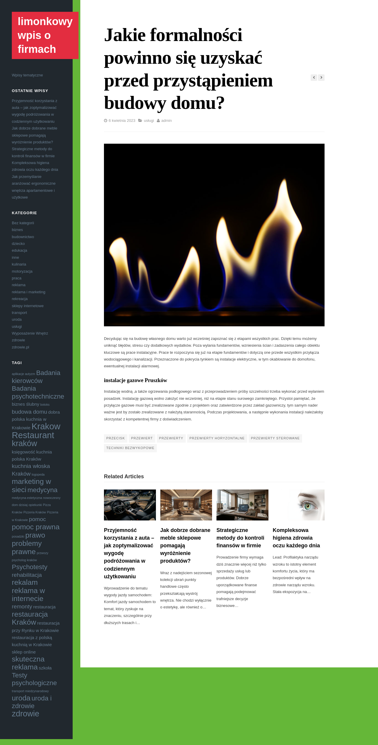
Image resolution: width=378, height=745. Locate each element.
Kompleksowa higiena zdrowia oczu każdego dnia (296, 537)
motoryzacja (22, 271)
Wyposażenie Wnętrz (30, 333)
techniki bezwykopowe (130, 448)
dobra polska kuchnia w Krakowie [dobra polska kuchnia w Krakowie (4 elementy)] (36, 420)
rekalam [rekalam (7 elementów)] (25, 582)
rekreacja (19, 299)
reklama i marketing (28, 292)
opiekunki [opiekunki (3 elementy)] (35, 505)
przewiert (142, 438)
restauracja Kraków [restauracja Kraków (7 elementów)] (30, 618)
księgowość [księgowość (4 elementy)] (23, 451)
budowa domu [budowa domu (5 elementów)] (29, 412)
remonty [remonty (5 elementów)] (22, 606)
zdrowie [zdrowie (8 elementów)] (25, 713)
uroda (17, 319)
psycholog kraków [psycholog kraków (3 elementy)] (24, 560)
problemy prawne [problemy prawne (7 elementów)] (27, 547)
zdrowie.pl (20, 347)
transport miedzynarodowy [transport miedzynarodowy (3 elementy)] (30, 691)
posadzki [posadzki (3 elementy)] (18, 536)
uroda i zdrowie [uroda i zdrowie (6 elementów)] (32, 702)
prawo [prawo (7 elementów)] (35, 535)
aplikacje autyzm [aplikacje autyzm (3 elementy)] (23, 374)
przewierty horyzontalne (217, 438)
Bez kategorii (23, 223)
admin (166, 120)
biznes (17, 229)
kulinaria (19, 264)
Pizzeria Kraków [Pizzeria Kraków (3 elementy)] (34, 512)
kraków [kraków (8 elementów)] (24, 443)
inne (15, 257)
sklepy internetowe (28, 306)
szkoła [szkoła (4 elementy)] (45, 667)
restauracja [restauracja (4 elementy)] (44, 606)
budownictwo (23, 237)
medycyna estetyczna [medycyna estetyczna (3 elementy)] (27, 498)
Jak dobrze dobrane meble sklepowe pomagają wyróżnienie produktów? (34, 135)
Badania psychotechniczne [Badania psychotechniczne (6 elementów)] (38, 392)
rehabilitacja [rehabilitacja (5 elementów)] (27, 575)
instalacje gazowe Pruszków (135, 380)
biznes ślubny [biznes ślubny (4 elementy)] (25, 404)
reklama (18, 285)
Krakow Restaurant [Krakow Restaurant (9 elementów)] (36, 430)
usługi (17, 326)
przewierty (171, 438)
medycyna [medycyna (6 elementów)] (42, 490)
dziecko (18, 243)
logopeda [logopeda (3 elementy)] (38, 474)
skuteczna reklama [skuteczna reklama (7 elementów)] (28, 663)
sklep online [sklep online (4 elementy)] (24, 651)
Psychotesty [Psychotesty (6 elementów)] (29, 567)
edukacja (19, 250)
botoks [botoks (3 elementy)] (45, 404)
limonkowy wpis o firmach (45, 35)
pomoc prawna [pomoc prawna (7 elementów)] (36, 527)
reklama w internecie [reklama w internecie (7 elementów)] (28, 594)
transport (19, 312)
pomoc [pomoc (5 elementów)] (37, 519)
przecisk (115, 438)
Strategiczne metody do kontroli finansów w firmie (240, 537)
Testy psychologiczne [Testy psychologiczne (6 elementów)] (34, 679)
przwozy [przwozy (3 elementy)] (42, 553)
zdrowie (18, 340)
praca (17, 278)
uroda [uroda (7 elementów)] (21, 698)
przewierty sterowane (275, 438)
